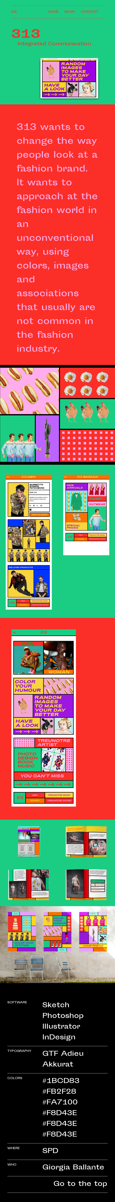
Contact (89, 12)
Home (53, 12)
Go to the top (80, 1184)
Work (69, 12)
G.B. (14, 12)
